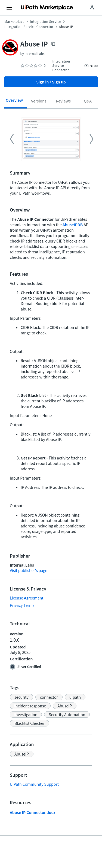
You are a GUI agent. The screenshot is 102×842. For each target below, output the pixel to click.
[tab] (14, 101)
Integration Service (45, 21)
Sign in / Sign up (51, 82)
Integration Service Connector (29, 26)
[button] (21, 697)
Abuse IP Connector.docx (32, 812)
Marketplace (14, 21)
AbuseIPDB (73, 224)
